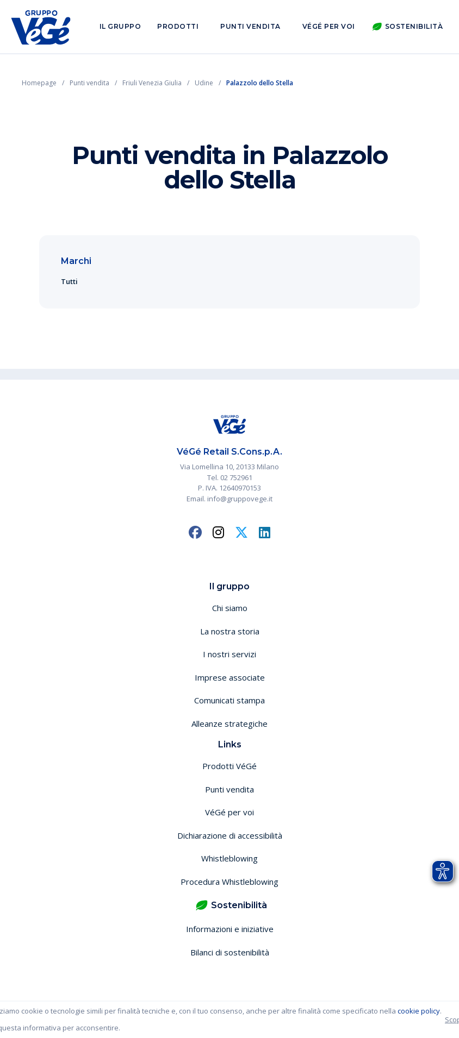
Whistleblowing (229, 858)
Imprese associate (230, 677)
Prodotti (178, 26)
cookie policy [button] (419, 1011)
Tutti (69, 281)
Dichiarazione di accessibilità (229, 835)
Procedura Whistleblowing (229, 881)
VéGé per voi (328, 26)
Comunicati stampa (229, 700)
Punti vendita (250, 26)
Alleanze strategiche (229, 723)
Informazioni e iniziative (230, 928)
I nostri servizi (229, 654)
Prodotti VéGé (229, 765)
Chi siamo (229, 607)
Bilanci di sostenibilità (229, 952)
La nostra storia (229, 631)
